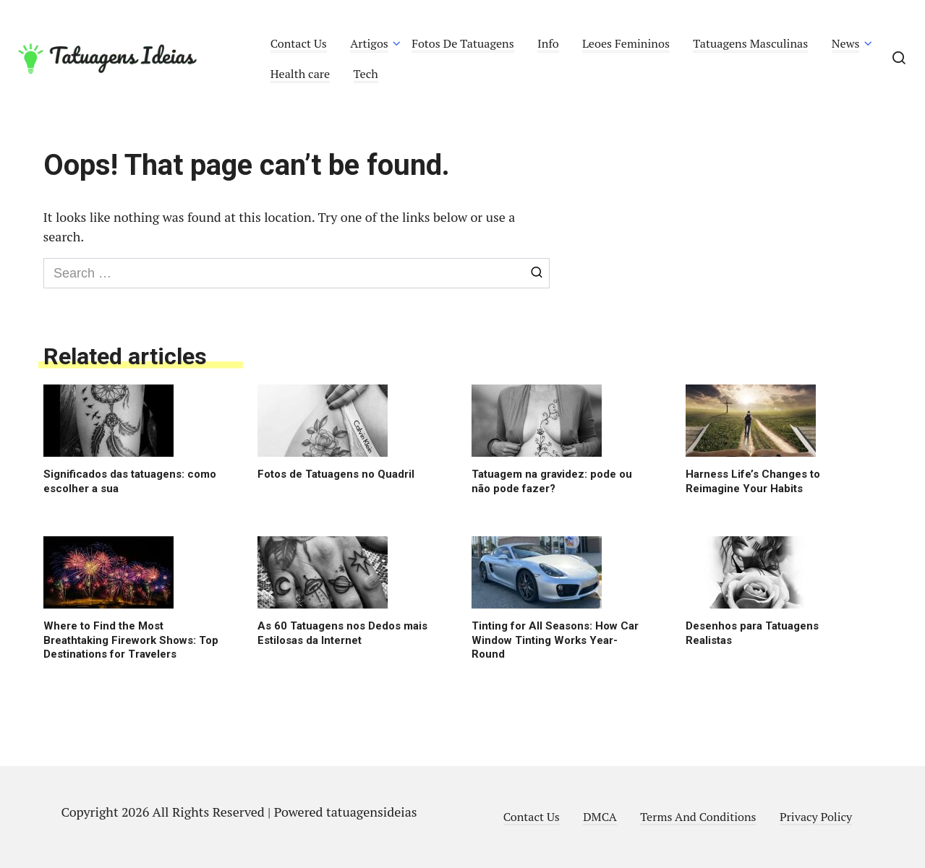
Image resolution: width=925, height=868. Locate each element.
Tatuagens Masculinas (750, 43)
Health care (300, 74)
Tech (366, 74)
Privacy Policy (816, 817)
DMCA (600, 817)
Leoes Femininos (626, 43)
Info (548, 43)
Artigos (369, 43)
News (846, 43)
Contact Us (298, 43)
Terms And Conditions (698, 817)
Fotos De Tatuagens (462, 43)
